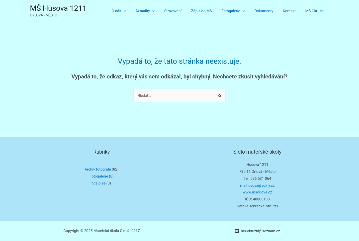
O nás (134, 11)
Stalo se (98, 183)
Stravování (184, 11)
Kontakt (292, 11)
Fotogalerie (240, 11)
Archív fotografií (98, 169)
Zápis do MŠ (210, 11)
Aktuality (158, 11)
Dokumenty (269, 11)
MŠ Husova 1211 (58, 8)
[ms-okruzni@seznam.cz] (257, 231)
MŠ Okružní (315, 11)
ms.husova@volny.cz (257, 185)
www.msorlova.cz (257, 192)
